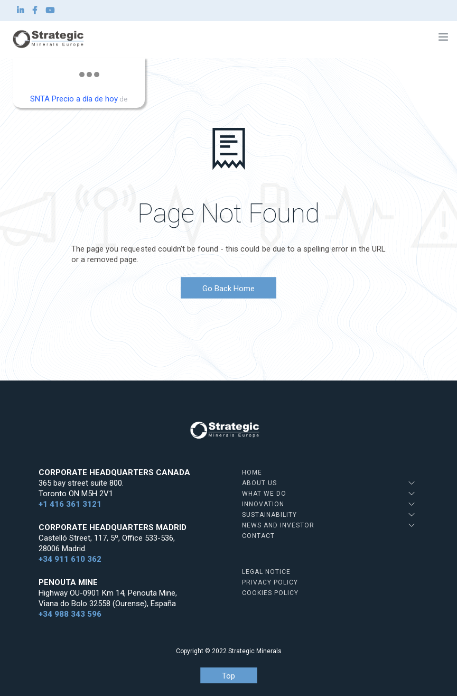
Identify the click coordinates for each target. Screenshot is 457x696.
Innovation (263, 504)
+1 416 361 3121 (70, 504)
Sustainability (269, 514)
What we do (264, 493)
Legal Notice (266, 572)
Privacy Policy (270, 582)
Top (228, 676)
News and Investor (278, 525)
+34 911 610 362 (70, 559)
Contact (258, 536)
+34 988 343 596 (70, 614)
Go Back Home (228, 288)
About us (259, 483)
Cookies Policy (270, 593)
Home (252, 472)
